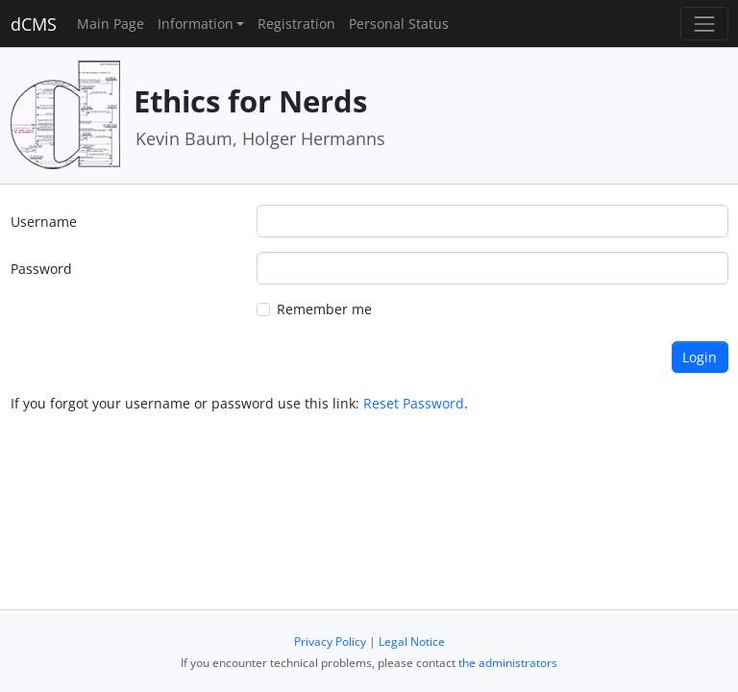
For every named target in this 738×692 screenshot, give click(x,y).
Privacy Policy (330, 641)
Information (196, 23)
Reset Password (413, 403)
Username (44, 221)
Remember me (324, 309)
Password (41, 269)
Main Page (110, 23)
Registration (296, 23)
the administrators (507, 663)
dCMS (34, 24)
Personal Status (399, 23)
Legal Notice (412, 641)
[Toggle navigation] (703, 23)
